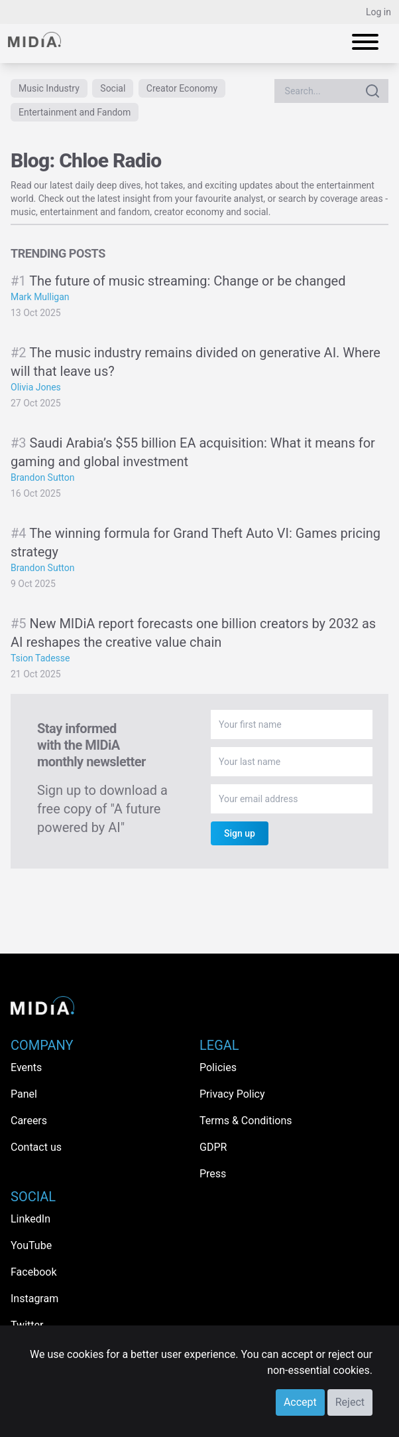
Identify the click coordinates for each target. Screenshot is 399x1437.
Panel (24, 1094)
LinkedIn (30, 1219)
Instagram (34, 1298)
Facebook (33, 1272)
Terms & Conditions (246, 1120)
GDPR (213, 1147)
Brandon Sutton (42, 477)
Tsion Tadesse (40, 658)
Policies (218, 1067)
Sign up (239, 833)
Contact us (36, 1147)
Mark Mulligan (40, 297)
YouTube (31, 1245)
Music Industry (49, 88)
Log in (378, 12)
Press (213, 1173)
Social (112, 88)
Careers (29, 1120)
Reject (350, 1402)
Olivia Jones (36, 387)
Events (26, 1067)
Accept (300, 1402)
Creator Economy (181, 88)
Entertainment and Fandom (75, 112)
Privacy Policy (232, 1094)
